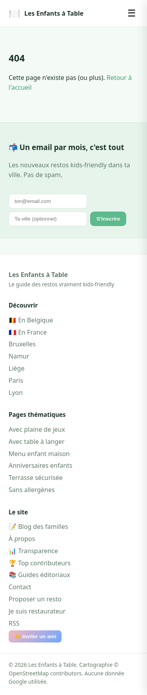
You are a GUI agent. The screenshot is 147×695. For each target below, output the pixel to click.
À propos (22, 538)
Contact (20, 587)
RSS (14, 623)
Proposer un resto (35, 599)
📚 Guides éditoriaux (39, 574)
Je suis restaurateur (37, 611)
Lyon (16, 392)
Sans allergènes (32, 489)
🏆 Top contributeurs (40, 563)
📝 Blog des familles (38, 526)
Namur (19, 356)
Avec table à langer (37, 441)
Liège (16, 368)
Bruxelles (22, 344)
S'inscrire (108, 219)
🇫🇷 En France (28, 332)
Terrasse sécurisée (36, 477)
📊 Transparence (33, 551)
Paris (16, 380)
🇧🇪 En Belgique (31, 320)
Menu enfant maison (39, 453)
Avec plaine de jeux (37, 429)
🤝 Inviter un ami (35, 636)
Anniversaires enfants (41, 465)
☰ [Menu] (131, 13)
